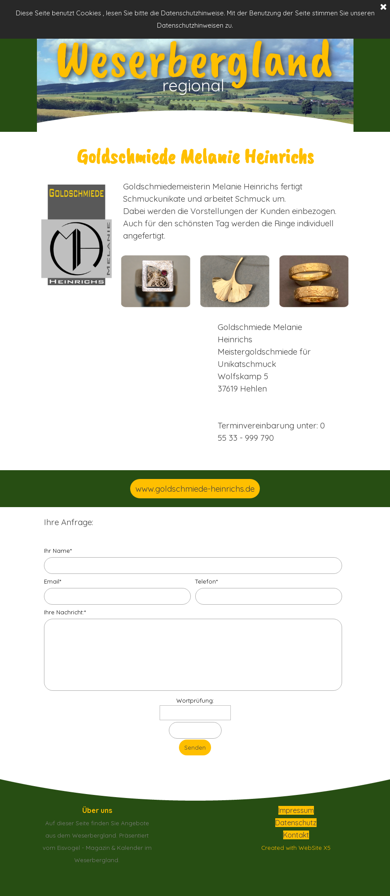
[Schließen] (383, 7)
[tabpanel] (195, 156)
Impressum (296, 810)
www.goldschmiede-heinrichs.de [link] (195, 488)
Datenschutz (296, 822)
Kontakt (296, 835)
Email (52, 581)
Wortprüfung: (195, 700)
